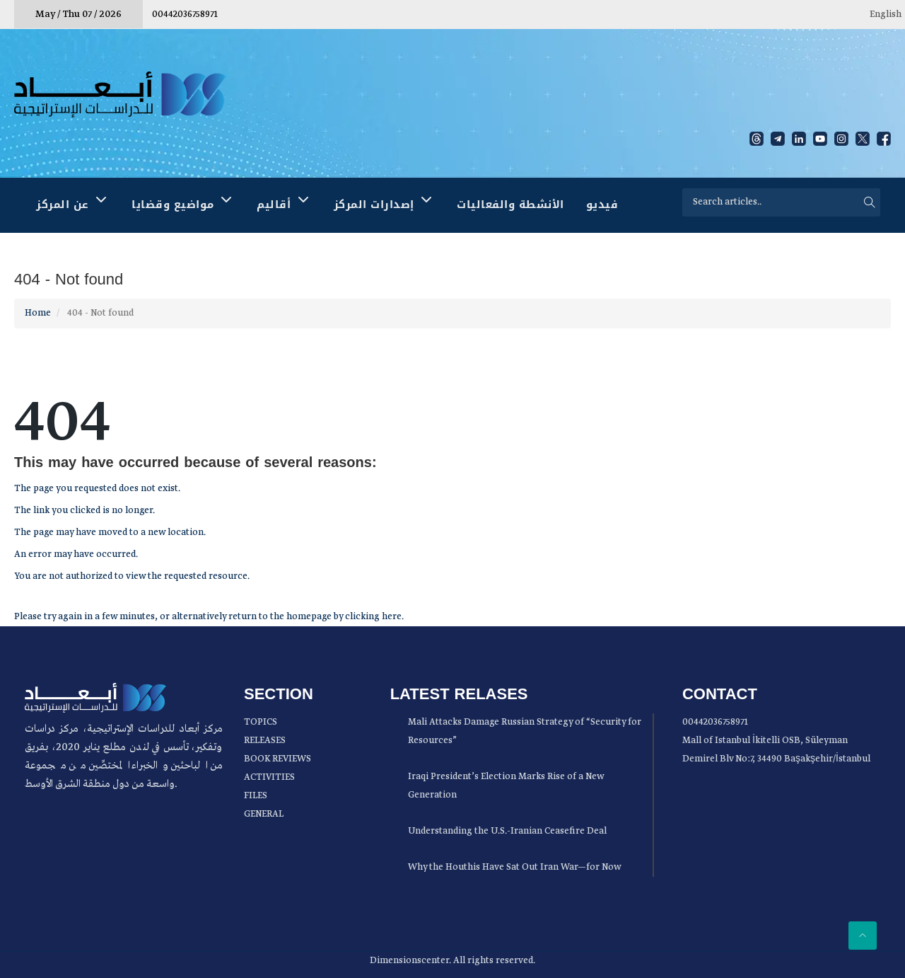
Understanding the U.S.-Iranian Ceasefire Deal (507, 831)
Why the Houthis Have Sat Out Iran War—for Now (514, 867)
